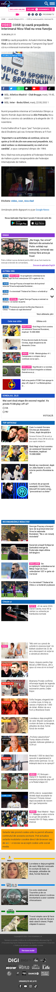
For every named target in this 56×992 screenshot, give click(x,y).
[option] (25, 277)
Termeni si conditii (11, 940)
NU (5, 412)
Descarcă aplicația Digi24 (44, 265)
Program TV (48, 14)
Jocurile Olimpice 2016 (16, 19)
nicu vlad (29, 201)
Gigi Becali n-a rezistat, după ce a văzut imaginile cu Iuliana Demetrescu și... (37, 369)
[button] (28, 181)
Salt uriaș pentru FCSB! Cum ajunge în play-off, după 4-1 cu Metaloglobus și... (37, 383)
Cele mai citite (15, 321)
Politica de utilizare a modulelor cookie (28, 945)
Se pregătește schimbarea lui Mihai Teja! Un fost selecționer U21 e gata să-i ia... (24, 277)
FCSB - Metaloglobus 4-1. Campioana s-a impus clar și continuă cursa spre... (36, 356)
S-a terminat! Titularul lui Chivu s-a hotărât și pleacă (25, 292)
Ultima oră (41, 321)
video (14, 201)
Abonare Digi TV (46, 940)
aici (7, 843)
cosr (20, 201)
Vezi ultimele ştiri (45, 314)
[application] (28, 181)
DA (5, 408)
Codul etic (51, 943)
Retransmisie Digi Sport (27, 943)
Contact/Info (41, 943)
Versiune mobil (28, 951)
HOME (3, 19)
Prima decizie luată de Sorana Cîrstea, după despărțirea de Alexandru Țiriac (34, 342)
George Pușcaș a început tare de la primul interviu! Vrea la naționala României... (24, 284)
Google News (42, 209)
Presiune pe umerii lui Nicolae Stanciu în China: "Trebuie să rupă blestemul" (23, 308)
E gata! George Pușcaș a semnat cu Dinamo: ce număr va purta (25, 300)
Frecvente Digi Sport (9, 943)
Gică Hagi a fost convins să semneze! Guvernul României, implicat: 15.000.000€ (37, 329)
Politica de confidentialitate (29, 940)
